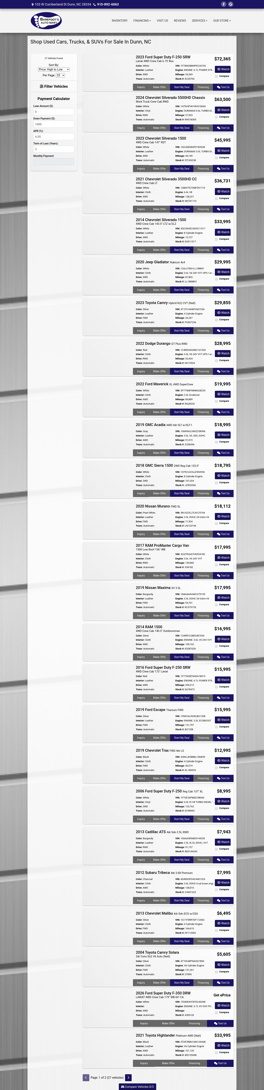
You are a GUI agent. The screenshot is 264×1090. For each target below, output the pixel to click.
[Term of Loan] (53, 149)
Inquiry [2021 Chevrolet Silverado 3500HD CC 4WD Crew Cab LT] (141, 209)
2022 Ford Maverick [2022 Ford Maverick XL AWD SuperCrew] (164, 384)
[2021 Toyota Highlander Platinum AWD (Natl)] (108, 1049)
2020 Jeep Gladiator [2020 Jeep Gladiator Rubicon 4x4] (160, 262)
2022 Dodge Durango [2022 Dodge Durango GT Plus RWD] (161, 343)
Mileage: (180, 74)
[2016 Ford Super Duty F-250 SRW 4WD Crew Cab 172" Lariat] (108, 683)
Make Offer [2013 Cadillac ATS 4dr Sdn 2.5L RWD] (159, 859)
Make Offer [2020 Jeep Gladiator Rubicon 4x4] (159, 289)
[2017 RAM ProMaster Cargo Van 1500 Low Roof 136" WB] (108, 561)
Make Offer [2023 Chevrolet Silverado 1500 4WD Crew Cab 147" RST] (159, 168)
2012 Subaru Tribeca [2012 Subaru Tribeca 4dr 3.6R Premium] (164, 872)
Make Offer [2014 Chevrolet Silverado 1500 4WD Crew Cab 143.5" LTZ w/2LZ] (159, 249)
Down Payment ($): (44, 118)
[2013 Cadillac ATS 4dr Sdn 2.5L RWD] (108, 845)
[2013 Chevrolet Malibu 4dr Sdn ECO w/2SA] (108, 927)
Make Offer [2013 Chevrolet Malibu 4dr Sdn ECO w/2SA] (159, 941)
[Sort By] (53, 69)
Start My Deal (182, 87)
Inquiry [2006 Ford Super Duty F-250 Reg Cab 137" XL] (141, 819)
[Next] (128, 1077)
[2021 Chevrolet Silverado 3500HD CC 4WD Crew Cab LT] (108, 194)
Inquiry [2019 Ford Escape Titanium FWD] (141, 737)
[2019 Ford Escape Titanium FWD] (108, 723)
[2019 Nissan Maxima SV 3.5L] (108, 601)
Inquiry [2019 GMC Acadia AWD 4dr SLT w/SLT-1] (141, 452)
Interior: (140, 70)
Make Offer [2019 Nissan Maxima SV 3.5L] (159, 615)
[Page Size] (60, 75)
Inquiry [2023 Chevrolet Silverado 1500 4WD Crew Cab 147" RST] (141, 168)
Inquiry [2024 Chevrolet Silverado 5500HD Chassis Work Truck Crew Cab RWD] (141, 127)
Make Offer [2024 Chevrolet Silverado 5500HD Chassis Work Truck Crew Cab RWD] (159, 127)
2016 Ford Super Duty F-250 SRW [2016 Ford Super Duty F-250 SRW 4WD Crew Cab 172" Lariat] (163, 669)
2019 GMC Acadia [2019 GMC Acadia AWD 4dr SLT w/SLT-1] (164, 425)
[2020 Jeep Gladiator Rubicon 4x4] (108, 276)
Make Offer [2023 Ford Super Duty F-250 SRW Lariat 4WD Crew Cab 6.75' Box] (159, 87)
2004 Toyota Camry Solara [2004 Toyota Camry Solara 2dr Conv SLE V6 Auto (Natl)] (157, 954)
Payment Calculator (54, 99)
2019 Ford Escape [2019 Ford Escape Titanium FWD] (160, 709)
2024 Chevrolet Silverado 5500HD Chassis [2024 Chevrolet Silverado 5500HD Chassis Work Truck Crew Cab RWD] (170, 99)
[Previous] (86, 1077)
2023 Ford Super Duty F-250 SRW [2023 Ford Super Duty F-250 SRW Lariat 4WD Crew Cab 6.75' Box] (163, 59)
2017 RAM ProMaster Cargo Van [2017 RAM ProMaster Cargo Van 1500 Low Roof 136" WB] (162, 547)
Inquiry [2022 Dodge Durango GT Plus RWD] (141, 371)
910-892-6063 (108, 4)
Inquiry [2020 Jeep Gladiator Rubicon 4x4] (141, 289)
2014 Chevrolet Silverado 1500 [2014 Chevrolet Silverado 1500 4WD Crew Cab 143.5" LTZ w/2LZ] (161, 221)
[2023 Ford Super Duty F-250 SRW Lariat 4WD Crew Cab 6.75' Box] (108, 72)
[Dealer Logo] (46, 21)
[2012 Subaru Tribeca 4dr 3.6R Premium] (108, 886)
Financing (203, 87)
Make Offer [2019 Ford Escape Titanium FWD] (159, 737)
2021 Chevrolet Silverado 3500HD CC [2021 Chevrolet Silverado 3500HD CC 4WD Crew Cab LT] (166, 181)
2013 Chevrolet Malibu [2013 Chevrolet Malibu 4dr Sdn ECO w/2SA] (167, 913)
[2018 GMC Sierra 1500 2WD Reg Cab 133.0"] (108, 479)
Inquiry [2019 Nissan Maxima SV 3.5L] (141, 615)
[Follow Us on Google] (230, 4)
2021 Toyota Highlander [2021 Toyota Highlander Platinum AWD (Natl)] (168, 1035)
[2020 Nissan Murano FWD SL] (108, 520)
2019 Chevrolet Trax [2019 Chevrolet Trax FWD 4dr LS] (160, 750)
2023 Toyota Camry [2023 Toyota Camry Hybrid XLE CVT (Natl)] (165, 303)
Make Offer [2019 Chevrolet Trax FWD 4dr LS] (159, 778)
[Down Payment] (53, 124)
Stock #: (179, 78)
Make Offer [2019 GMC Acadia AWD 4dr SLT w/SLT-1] (159, 452)
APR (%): (38, 131)
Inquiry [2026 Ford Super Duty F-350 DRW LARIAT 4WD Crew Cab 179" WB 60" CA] (144, 1023)
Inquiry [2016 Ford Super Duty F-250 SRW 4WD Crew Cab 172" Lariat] (141, 697)
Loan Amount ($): (43, 106)
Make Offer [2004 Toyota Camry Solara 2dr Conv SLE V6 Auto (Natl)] (159, 982)
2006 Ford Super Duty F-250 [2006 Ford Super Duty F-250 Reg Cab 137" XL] (169, 791)
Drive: (139, 74)
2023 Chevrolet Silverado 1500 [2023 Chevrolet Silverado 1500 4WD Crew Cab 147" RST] (161, 140)
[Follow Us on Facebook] (223, 4)
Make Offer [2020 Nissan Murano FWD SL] (159, 534)
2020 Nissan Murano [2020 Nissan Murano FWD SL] (158, 506)
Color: (139, 65)
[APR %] (53, 136)
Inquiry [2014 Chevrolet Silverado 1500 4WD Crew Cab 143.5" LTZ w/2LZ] (141, 249)
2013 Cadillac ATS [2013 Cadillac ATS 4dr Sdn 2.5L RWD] (162, 832)
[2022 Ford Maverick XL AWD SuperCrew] (108, 398)
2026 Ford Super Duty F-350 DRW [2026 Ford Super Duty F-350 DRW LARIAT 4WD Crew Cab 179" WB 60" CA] (163, 995)
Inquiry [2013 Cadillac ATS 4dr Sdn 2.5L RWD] (141, 859)
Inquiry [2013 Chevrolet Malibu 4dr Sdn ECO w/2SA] (141, 941)
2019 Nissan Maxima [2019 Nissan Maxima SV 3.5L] (158, 587)
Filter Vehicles (54, 86)
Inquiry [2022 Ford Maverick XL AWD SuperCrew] (141, 412)
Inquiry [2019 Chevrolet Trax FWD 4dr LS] (141, 778)
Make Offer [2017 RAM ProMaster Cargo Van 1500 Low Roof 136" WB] (159, 575)
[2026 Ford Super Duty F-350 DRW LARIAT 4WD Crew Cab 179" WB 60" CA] (108, 1008)
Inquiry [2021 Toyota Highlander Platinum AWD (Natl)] (144, 1063)
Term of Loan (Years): (45, 143)
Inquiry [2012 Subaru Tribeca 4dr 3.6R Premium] (141, 900)
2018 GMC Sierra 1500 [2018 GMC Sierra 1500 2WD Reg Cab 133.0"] (167, 465)
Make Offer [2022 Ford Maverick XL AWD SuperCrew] (159, 412)
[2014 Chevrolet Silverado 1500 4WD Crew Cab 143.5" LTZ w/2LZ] (108, 235)
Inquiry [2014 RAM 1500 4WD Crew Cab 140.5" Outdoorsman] (141, 657)
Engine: (179, 70)
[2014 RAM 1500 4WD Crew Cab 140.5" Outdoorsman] (108, 642)
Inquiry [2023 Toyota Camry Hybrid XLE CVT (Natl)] (141, 330)
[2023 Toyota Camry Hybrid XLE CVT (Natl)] (108, 316)
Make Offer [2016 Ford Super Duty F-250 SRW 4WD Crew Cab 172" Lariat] (159, 697)
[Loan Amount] (53, 111)
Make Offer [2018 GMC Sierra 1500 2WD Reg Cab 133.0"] (159, 493)
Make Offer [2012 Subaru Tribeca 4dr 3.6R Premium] (159, 900)
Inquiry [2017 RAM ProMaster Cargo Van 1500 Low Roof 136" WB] (141, 575)
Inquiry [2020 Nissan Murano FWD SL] (141, 534)
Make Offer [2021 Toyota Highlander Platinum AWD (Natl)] (168, 1063)
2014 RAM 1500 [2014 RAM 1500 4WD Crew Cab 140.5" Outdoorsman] (158, 629)
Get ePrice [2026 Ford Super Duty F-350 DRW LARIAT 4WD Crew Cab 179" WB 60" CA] (222, 995)
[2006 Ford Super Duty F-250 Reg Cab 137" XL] (108, 805)
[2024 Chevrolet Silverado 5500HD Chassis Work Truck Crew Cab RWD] (108, 113)
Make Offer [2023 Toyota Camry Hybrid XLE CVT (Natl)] (159, 330)
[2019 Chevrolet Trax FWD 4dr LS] (108, 764)
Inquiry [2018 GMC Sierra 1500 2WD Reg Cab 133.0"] (141, 493)
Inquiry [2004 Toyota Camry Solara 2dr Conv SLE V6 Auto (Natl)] (141, 982)
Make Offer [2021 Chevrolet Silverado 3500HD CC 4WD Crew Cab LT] (159, 209)
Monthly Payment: (43, 155)
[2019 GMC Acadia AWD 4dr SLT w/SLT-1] (108, 438)
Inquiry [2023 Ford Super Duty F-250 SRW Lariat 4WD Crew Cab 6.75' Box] (141, 87)
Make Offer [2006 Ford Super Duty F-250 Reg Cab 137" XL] (159, 819)
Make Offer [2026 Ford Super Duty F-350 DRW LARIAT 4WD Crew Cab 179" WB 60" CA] (168, 1023)
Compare (224, 76)
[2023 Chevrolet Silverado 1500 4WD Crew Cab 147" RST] (108, 153)
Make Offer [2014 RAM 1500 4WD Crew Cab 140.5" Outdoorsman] (159, 657)
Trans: (139, 78)
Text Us (223, 87)
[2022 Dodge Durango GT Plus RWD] (108, 357)
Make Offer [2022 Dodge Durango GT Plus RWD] (159, 371)
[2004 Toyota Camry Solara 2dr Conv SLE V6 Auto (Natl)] (108, 968)
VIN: (177, 65)
